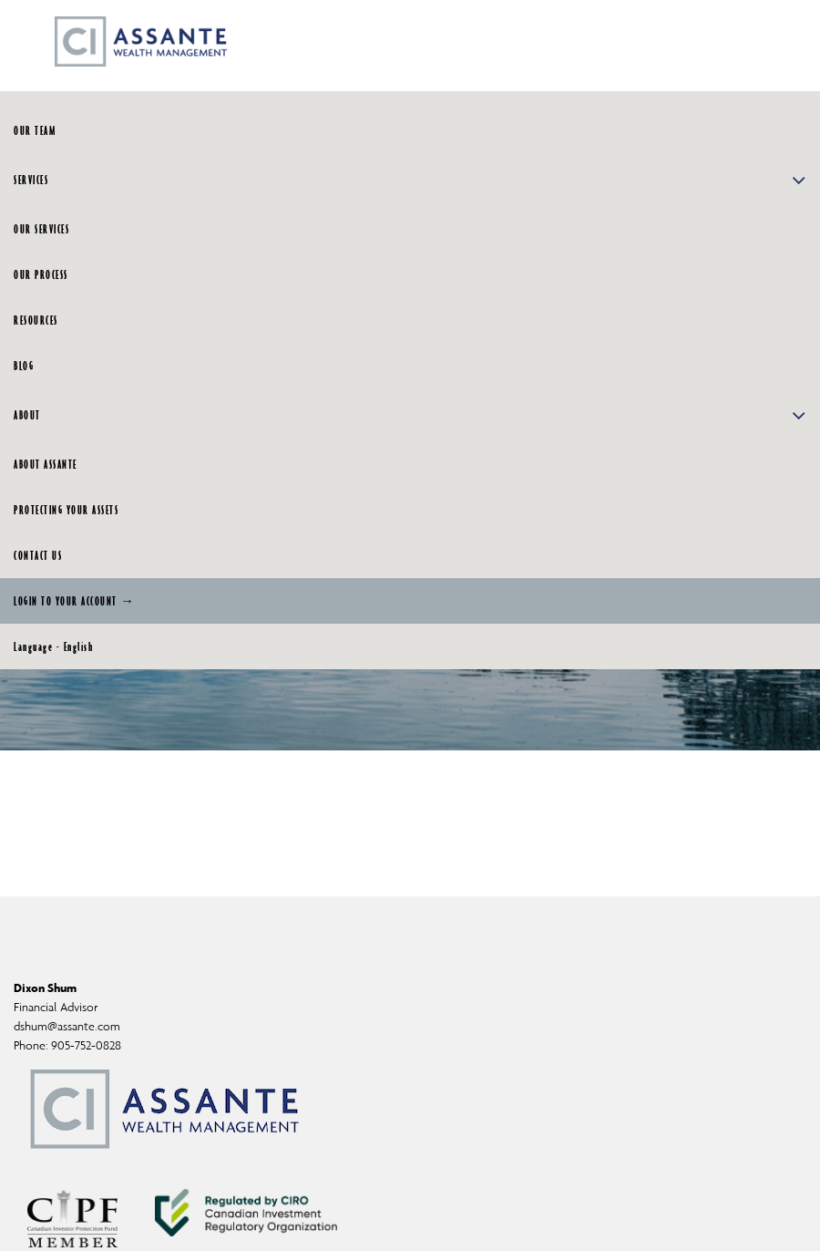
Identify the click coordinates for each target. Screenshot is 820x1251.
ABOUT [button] (410, 415)
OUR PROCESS (41, 274)
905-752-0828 (86, 1045)
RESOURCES (36, 320)
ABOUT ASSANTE (45, 464)
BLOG (24, 365)
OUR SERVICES (41, 229)
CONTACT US (38, 555)
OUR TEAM (35, 130)
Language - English (53, 646)
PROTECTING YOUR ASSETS (66, 509)
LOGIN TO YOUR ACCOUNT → (75, 601)
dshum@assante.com (67, 1026)
